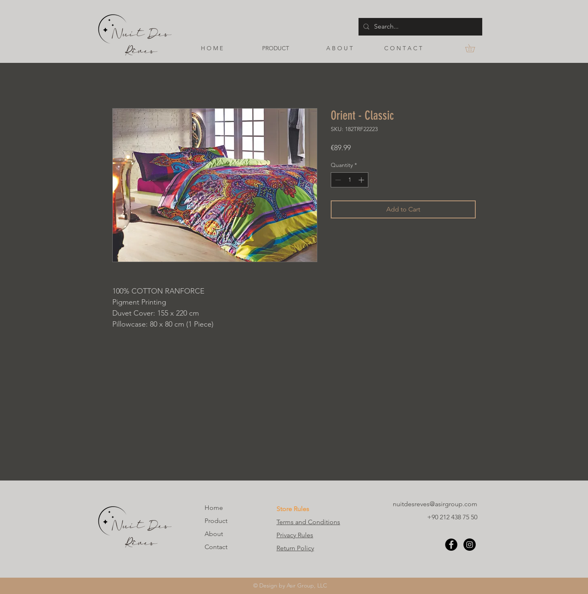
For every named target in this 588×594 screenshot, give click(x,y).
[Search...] (419, 27)
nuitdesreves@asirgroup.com (435, 504)
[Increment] (362, 180)
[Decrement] (337, 180)
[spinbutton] (349, 180)
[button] (474, 48)
